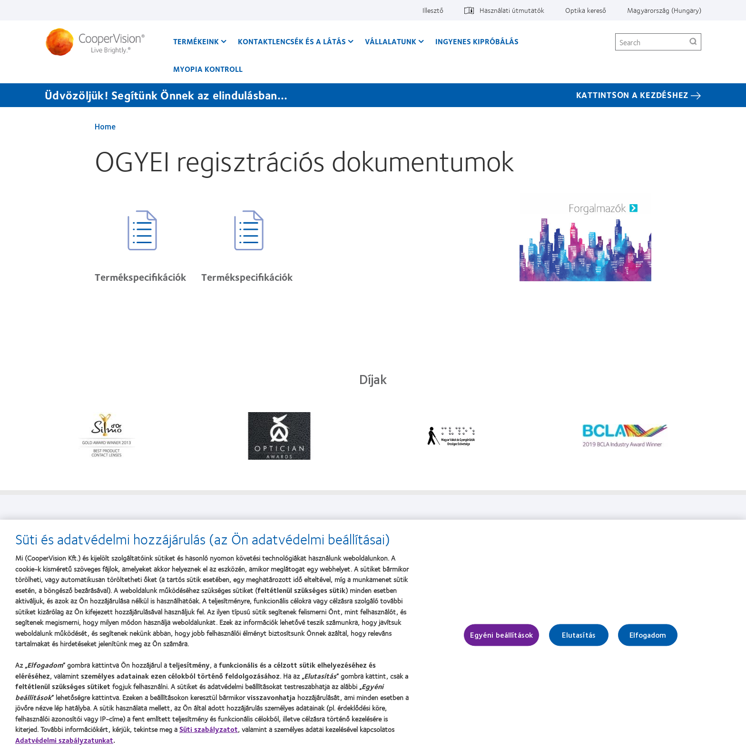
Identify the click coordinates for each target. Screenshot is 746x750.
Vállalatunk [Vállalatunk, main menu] (390, 41)
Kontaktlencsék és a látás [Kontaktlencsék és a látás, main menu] (292, 41)
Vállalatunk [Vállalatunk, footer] (254, 524)
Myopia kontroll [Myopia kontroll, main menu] (208, 69)
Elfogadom (647, 640)
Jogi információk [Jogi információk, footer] (410, 524)
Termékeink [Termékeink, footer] (108, 524)
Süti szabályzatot (208, 734)
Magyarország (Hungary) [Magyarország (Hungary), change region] (664, 10)
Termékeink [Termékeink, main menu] (196, 41)
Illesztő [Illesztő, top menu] (432, 10)
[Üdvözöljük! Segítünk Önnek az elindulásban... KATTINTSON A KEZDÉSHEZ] (373, 95)
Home (105, 126)
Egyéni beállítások (501, 640)
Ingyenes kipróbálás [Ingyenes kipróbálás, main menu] (477, 41)
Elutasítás (579, 640)
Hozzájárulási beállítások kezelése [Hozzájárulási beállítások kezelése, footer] (588, 524)
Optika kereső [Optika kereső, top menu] (585, 10)
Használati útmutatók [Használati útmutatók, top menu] (512, 10)
